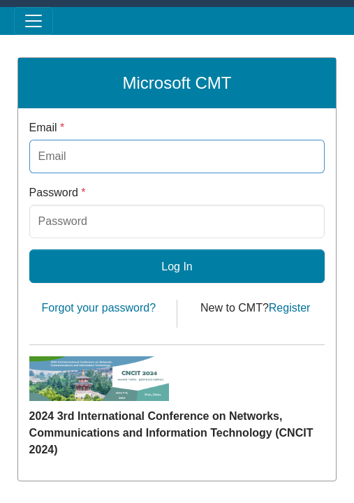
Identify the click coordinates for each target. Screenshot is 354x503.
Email (47, 127)
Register (290, 308)
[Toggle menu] (33, 21)
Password (57, 192)
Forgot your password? (98, 308)
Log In (176, 266)
